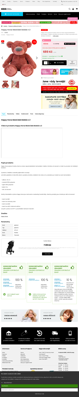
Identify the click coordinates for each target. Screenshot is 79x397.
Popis (3, 113)
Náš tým (50, 14)
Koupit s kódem (69, 44)
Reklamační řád (6, 362)
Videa (33, 1)
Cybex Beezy (47, 240)
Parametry (11, 113)
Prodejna (28, 1)
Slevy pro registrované (64, 14)
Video (18, 113)
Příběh (38, 14)
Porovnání (23, 357)
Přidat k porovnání (47, 77)
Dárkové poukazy (30, 14)
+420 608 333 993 (62, 359)
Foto (32, 113)
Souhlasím (5, 386)
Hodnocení (26, 113)
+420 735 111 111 (61, 356)
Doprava (15, 1)
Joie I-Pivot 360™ (43, 359)
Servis (21, 1)
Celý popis (55, 36)
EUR (4, 4)
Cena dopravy (41, 113)
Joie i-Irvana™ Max (43, 355)
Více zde (47, 253)
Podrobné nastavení (8, 390)
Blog (39, 1)
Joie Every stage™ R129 (44, 357)
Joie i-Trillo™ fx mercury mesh (46, 352)
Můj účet (23, 353)
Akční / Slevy (72, 19)
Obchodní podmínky (7, 360)
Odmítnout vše (39, 394)
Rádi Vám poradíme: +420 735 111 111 (69, 3)
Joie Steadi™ (42, 353)
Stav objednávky (46, 1)
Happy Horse (10, 35)
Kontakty (55, 1)
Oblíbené (23, 355)
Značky (9, 1)
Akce (3, 1)
